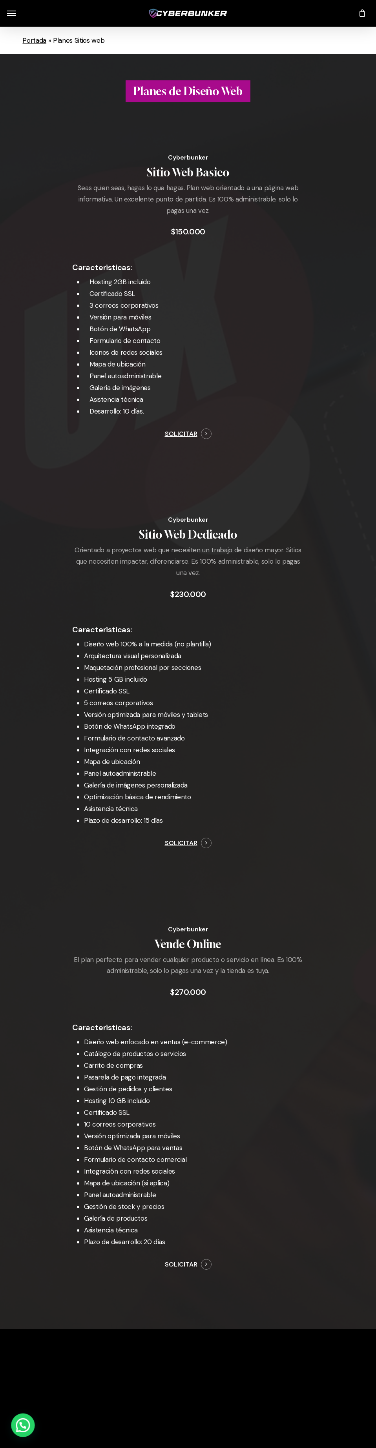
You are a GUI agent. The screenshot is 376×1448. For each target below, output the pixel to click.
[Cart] (360, 13)
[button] (11, 13)
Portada (34, 40)
